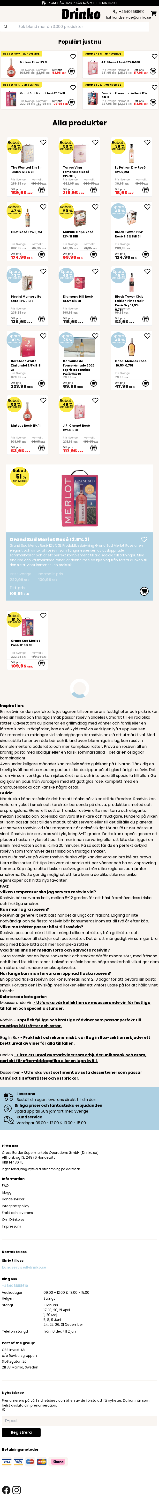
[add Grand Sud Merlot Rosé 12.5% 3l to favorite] (44, 615)
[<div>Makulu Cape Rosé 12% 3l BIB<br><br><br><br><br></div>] (79, 231)
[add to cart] (71, 71)
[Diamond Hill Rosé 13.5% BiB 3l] (79, 296)
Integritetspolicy (15, 1206)
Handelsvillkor (13, 1199)
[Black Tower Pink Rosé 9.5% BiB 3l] (131, 231)
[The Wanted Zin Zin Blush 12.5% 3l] (27, 167)
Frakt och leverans (17, 1212)
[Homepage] (81, 13)
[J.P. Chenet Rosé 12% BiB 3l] (92, 67)
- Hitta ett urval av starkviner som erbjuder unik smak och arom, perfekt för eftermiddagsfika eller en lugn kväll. (73, 1058)
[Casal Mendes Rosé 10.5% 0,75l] (131, 360)
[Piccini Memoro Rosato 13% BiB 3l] (27, 296)
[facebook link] (6, 1490)
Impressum (11, 1226)
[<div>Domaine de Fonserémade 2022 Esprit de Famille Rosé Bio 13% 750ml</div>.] (79, 360)
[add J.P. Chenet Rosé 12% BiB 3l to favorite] (96, 400)
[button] (3, 1409)
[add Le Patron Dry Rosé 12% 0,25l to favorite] (148, 142)
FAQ (5, 1185)
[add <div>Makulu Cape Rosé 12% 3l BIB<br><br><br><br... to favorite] (96, 207)
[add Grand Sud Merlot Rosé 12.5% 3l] (73, 87)
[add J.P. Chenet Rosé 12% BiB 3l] (155, 56)
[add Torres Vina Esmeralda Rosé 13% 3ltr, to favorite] (96, 142)
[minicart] (154, 13)
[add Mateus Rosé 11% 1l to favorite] (44, 400)
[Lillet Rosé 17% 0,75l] (27, 231)
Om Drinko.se (13, 1219)
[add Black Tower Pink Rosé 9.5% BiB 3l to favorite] (148, 207)
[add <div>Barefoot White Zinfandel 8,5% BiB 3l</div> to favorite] (44, 336)
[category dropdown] (9, 13)
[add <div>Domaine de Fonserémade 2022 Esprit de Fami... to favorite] (96, 336)
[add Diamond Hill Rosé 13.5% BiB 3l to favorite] (96, 271)
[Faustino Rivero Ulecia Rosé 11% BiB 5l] (92, 98)
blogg (6, 1192)
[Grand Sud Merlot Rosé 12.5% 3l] (11, 98)
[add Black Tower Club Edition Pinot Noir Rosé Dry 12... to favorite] (148, 271)
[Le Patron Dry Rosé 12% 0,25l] (131, 167)
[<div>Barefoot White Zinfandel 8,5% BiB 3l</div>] (27, 360)
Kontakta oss (14, 1251)
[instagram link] (16, 1490)
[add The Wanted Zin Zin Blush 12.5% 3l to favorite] (44, 142)
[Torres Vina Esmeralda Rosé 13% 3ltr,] (79, 167)
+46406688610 (15, 1285)
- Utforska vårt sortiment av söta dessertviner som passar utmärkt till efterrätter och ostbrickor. (71, 1075)
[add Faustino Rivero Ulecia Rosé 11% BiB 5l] (155, 87)
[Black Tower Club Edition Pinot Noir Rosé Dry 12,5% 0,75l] (131, 296)
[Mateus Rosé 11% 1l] (11, 67)
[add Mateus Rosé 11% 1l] (73, 56)
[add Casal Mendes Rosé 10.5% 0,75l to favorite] (148, 336)
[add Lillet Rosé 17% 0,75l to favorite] (44, 207)
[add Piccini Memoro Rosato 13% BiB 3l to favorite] (44, 271)
